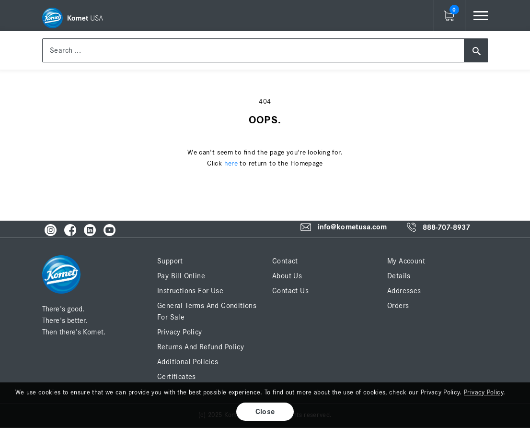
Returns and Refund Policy (200, 347)
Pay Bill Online (181, 276)
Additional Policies (188, 362)
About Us (287, 276)
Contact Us (290, 291)
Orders (398, 305)
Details (399, 276)
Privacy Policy (179, 332)
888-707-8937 (446, 227)
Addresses (404, 291)
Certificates (176, 376)
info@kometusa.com (352, 227)
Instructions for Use (190, 291)
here (231, 163)
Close (265, 412)
